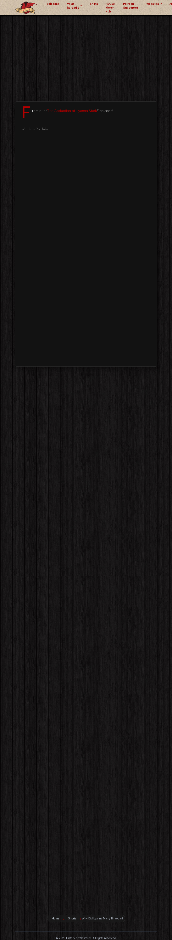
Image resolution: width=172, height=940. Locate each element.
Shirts (94, 3)
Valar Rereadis (74, 5)
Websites (154, 3)
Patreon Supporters (131, 5)
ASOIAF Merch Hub (110, 7)
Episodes (53, 3)
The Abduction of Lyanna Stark (72, 111)
